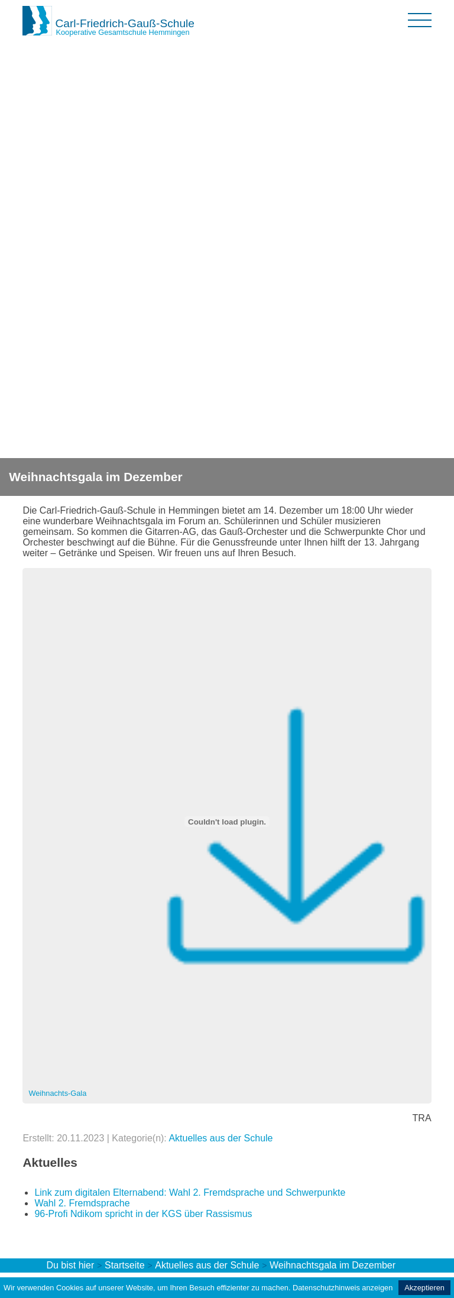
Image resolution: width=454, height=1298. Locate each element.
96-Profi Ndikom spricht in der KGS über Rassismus (143, 1214)
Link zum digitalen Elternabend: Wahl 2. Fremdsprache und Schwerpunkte (189, 1192)
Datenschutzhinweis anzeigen (343, 1287)
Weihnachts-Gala (57, 1093)
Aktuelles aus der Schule (220, 1138)
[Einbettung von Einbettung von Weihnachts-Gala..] (226, 822)
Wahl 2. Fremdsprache (81, 1203)
